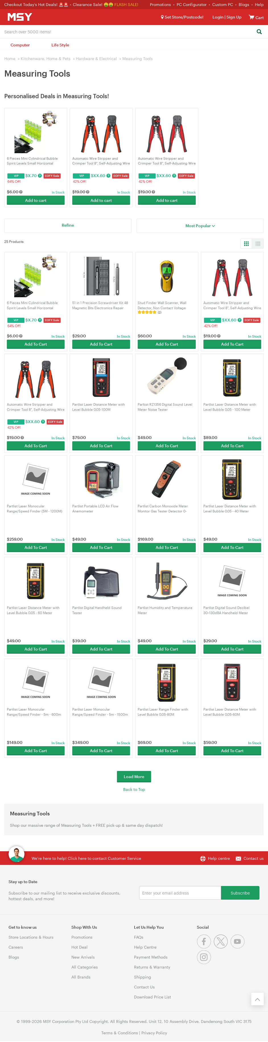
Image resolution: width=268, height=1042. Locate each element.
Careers (16, 947)
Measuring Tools (137, 58)
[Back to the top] (257, 999)
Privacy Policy (154, 1032)
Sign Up (234, 17)
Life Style (60, 44)
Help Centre (145, 947)
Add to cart (35, 200)
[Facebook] (205, 947)
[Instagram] (205, 962)
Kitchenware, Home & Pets (46, 58)
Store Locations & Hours (31, 937)
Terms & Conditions (119, 1032)
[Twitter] (222, 947)
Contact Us (144, 986)
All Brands (80, 977)
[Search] (259, 32)
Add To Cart (35, 344)
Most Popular (200, 225)
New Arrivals (83, 957)
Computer (20, 44)
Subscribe (240, 892)
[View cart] (251, 17)
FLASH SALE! (126, 4)
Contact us (254, 858)
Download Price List (152, 996)
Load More (134, 776)
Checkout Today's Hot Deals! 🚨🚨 (36, 4)
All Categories (84, 967)
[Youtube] (238, 947)
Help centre (219, 858)
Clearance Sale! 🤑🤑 (93, 4)
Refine (68, 225)
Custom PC (222, 4)
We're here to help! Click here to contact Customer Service (86, 858)
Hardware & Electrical (96, 58)
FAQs (138, 937)
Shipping (142, 977)
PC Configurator (192, 4)
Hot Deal (79, 947)
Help (259, 4)
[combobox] (134, 31)
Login (218, 17)
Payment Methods (151, 957)
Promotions (160, 4)
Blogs (244, 4)
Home (9, 58)
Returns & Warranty (152, 967)
